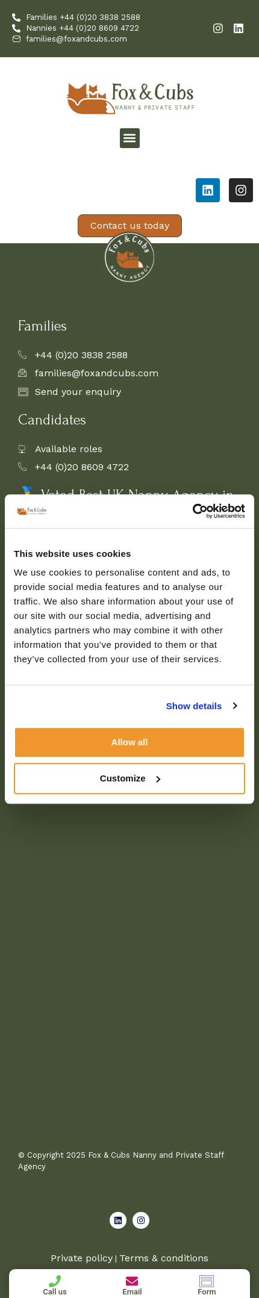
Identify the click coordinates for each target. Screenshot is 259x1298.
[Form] (207, 1281)
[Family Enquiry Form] (128, 899)
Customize (130, 778)
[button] (130, 138)
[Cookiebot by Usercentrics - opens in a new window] (192, 511)
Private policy (82, 1258)
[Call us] (55, 1281)
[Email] (132, 1281)
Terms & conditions (163, 1258)
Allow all (129, 742)
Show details (194, 706)
